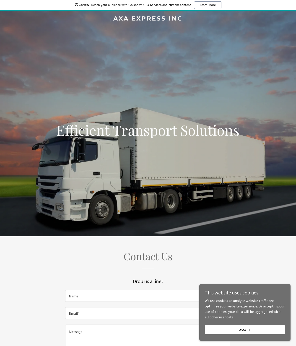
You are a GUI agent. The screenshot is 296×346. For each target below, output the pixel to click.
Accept (244, 329)
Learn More (208, 5)
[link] (148, 19)
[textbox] (148, 296)
